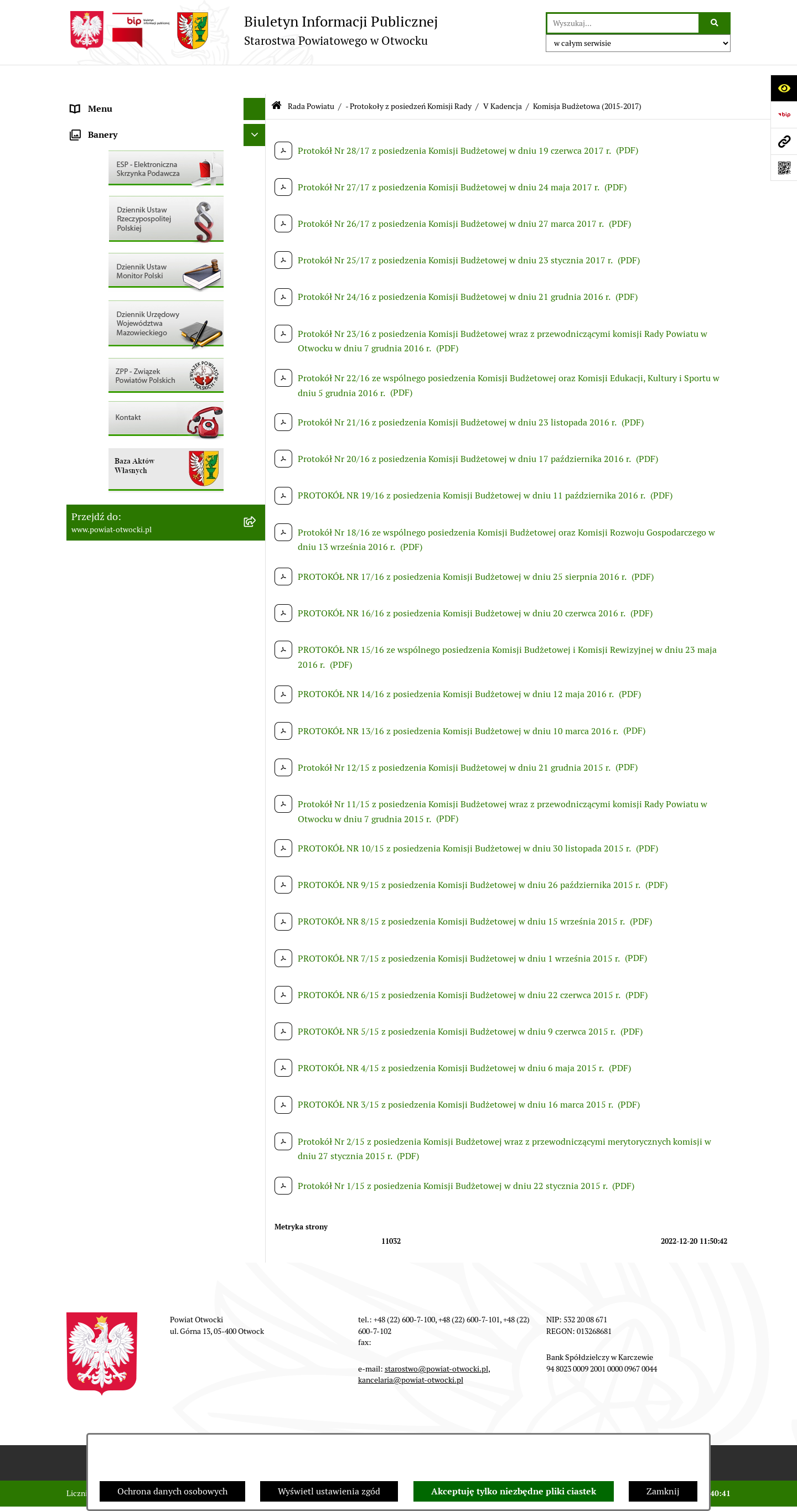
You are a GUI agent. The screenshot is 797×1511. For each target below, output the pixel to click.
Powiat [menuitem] (85, 190)
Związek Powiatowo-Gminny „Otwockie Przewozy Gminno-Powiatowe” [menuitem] (150, 528)
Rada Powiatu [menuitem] (98, 101)
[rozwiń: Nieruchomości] (257, 389)
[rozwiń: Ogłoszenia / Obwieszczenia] (257, 301)
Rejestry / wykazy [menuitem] (105, 345)
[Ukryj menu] (255, 80)
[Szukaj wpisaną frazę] (715, 23)
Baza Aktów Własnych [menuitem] (114, 557)
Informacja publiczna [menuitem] (113, 256)
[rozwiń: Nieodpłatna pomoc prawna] (257, 212)
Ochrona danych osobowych (172, 1491)
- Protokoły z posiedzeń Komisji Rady (408, 76)
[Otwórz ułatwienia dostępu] (783, 88)
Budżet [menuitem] (85, 500)
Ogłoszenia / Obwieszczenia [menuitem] (126, 301)
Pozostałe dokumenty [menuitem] (114, 278)
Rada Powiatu (311, 76)
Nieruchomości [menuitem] (100, 389)
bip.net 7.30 (711, 1494)
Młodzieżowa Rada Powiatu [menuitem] (125, 146)
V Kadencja (502, 76)
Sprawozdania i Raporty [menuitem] (118, 323)
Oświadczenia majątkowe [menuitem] (121, 478)
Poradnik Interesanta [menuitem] (113, 168)
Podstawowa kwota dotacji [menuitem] (123, 433)
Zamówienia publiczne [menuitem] (116, 411)
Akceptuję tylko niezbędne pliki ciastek (513, 1491)
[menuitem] (166, 456)
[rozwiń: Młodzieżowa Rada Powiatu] (257, 146)
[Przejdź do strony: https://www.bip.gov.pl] (783, 114)
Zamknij (663, 1491)
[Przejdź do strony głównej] (252, 30)
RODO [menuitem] (83, 234)
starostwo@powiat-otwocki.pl (436, 1339)
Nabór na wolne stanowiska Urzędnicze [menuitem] (149, 367)
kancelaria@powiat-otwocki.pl (410, 1351)
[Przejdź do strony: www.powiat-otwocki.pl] (783, 141)
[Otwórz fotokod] (783, 167)
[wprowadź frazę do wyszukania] (623, 23)
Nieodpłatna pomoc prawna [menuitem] (125, 212)
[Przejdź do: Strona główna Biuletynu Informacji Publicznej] (276, 77)
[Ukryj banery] (255, 584)
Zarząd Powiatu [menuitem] (102, 123)
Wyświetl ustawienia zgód (329, 1491)
